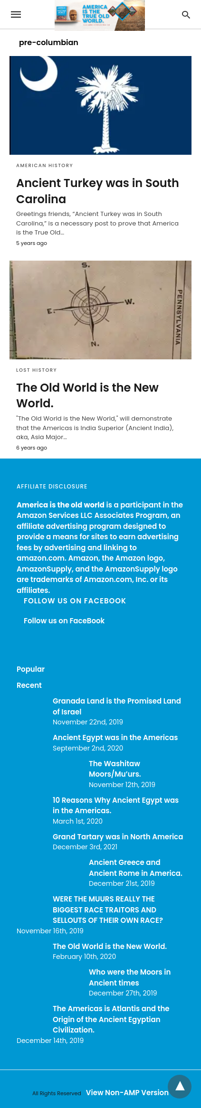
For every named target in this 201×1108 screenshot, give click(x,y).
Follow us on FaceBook (75, 601)
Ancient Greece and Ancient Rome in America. (135, 867)
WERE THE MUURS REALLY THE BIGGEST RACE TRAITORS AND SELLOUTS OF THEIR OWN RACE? (108, 909)
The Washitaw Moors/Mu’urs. (115, 769)
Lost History (36, 370)
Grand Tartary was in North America (118, 837)
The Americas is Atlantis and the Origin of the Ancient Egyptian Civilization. (111, 1019)
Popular (31, 669)
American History (44, 165)
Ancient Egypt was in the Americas (115, 737)
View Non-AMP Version (127, 1093)
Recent (29, 685)
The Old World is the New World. (110, 946)
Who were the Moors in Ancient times (130, 977)
